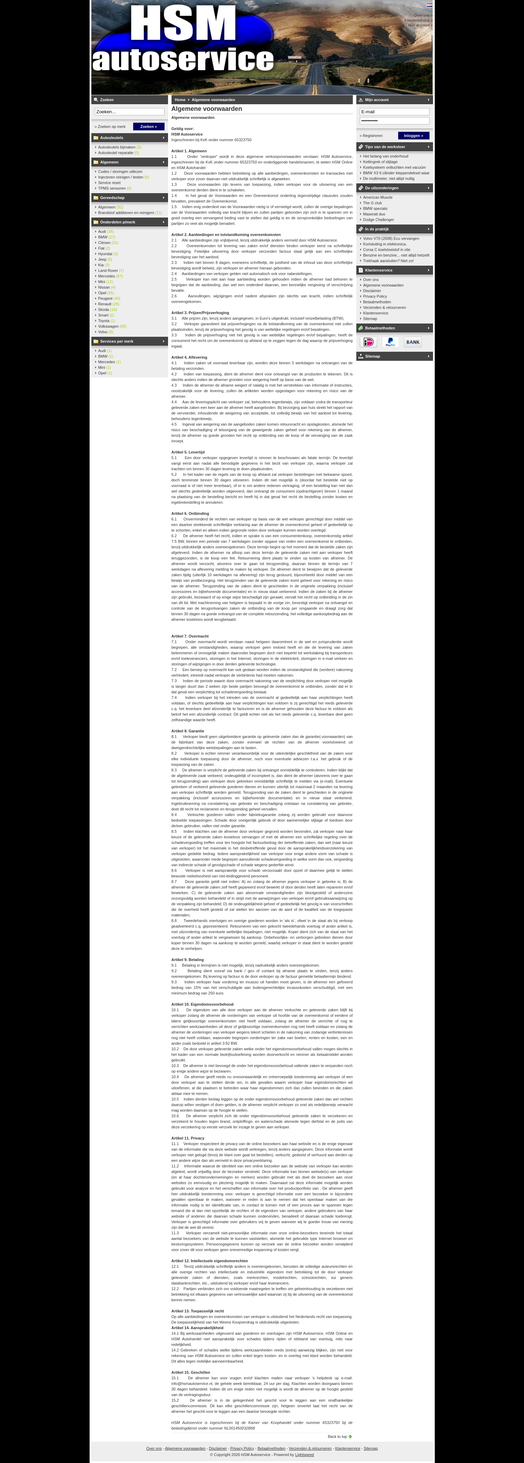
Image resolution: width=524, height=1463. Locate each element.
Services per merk (117, 341)
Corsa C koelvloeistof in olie (387, 249)
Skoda (107, 309)
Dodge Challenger (378, 220)
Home (180, 100)
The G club (372, 203)
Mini (105, 282)
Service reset (109, 183)
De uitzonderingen (382, 188)
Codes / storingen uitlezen (120, 171)
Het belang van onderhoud (386, 156)
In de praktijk (377, 229)
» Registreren (371, 136)
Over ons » (423, 15)
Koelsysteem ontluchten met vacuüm (394, 167)
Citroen (108, 243)
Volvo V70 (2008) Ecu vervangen (391, 238)
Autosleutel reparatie (118, 153)
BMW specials (375, 208)
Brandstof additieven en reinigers (130, 213)
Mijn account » (420, 25)
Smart (106, 315)
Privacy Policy (375, 296)
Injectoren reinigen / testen (123, 177)
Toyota (106, 321)
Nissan (107, 287)
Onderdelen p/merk (117, 222)
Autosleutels (111, 138)
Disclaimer (372, 291)
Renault (109, 304)
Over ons (371, 279)
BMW (107, 237)
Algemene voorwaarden (213, 100)
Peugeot (109, 298)
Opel (106, 293)
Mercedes (110, 276)
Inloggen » (413, 136)
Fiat (104, 248)
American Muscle (378, 197)
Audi (106, 231)
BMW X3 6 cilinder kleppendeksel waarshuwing (396, 173)
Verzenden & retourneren (384, 307)
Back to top (337, 1436)
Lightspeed (304, 1455)
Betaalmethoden (377, 302)
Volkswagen (112, 326)
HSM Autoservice (183, 47)
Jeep (105, 259)
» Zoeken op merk (110, 126)
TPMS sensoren (114, 188)
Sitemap (370, 319)
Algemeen (109, 162)
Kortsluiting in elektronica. (385, 244)
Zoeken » (149, 126)
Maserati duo (374, 214)
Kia (103, 265)
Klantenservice (379, 270)
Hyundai (108, 254)
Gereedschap (112, 198)
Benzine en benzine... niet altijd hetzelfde (396, 255)
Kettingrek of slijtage (380, 162)
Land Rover (111, 270)
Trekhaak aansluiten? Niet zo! (388, 261)
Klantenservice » (418, 20)
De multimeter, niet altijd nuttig (389, 178)
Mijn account (377, 100)
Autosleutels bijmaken (120, 147)
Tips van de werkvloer (385, 147)
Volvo (105, 332)
